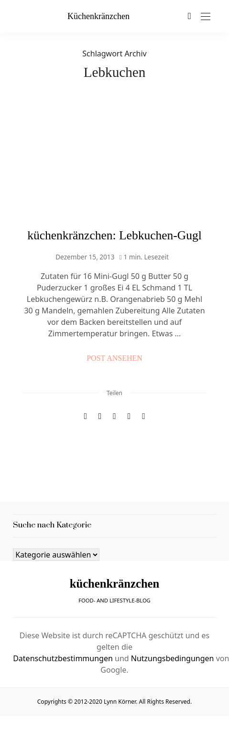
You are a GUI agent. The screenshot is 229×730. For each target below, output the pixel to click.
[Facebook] (85, 416)
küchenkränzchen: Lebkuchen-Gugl (114, 235)
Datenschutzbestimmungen (63, 658)
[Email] (114, 416)
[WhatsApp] (129, 416)
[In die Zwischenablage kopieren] (143, 416)
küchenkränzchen (98, 16)
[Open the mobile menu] (205, 17)
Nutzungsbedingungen (172, 658)
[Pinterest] (100, 416)
